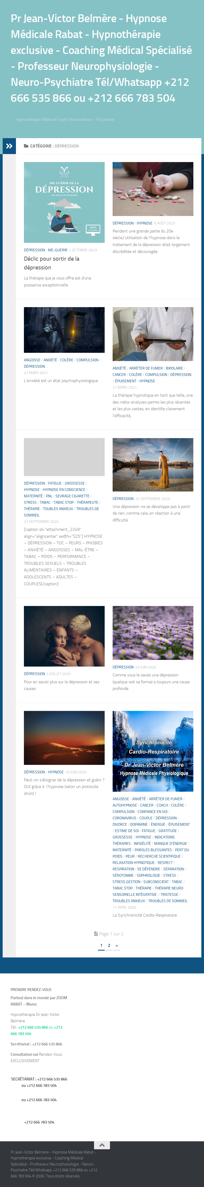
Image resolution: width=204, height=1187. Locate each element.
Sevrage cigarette (73, 496)
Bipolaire (174, 368)
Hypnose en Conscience (64, 489)
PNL (49, 496)
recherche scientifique (159, 856)
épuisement (125, 381)
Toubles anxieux (58, 509)
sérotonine (123, 875)
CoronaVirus (124, 818)
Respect (165, 862)
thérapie (32, 509)
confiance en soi (152, 811)
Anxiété (50, 360)
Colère (66, 360)
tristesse (169, 894)
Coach (162, 805)
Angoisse (32, 360)
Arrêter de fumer (146, 368)
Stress (30, 502)
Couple (145, 818)
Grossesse (75, 483)
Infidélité (142, 843)
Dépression (34, 250)
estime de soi (127, 831)
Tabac (45, 502)
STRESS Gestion (126, 882)
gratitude (168, 831)
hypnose (144, 223)
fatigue (55, 483)
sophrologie (148, 875)
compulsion (87, 360)
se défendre (148, 869)
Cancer (119, 374)
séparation (173, 869)
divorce (120, 824)
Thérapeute (87, 502)
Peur (130, 856)
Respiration (123, 869)
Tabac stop (64, 502)
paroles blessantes (153, 850)
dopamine (139, 824)
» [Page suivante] (117, 945)
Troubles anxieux (129, 901)
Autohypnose (125, 805)
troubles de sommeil (168, 901)
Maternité (33, 496)
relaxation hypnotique (134, 862)
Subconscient (156, 882)
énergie (158, 824)
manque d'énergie (170, 843)
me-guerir (57, 250)
